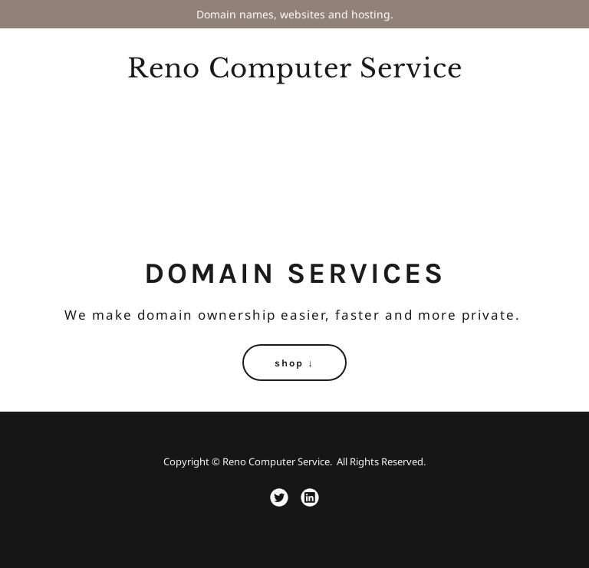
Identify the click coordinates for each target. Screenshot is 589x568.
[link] (294, 73)
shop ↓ (294, 363)
